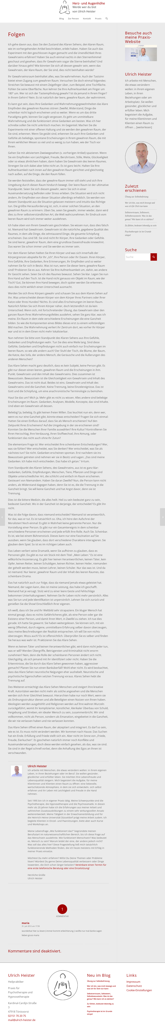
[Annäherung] (2, 517)
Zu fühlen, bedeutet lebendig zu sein (141, 225)
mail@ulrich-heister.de (21, 1020)
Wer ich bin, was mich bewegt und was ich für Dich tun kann (101, 987)
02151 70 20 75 (17, 1016)
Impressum (133, 981)
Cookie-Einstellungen (139, 990)
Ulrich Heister (37, 766)
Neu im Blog (99, 975)
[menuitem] (61, 18)
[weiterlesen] (144, 127)
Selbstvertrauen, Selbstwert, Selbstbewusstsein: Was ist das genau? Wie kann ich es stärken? (139, 216)
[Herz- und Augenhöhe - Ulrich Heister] (82, 7)
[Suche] (105, 18)
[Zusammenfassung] (162, 517)
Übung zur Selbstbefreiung (136, 197)
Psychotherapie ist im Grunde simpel (99, 1012)
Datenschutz (134, 986)
